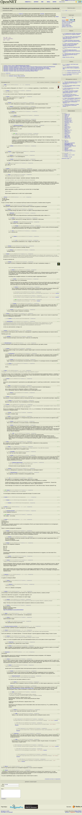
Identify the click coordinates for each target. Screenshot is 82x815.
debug (19, 75)
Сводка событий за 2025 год (68, 57)
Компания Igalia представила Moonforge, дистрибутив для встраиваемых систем (71, 50)
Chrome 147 (67, 126)
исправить (55, 64)
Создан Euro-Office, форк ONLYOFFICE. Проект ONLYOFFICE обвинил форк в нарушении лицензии (72, 37)
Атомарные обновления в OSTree (74, 72)
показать (57, 293)
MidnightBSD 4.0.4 (68, 143)
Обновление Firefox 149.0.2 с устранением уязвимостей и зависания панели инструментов (71, 95)
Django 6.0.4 (67, 131)
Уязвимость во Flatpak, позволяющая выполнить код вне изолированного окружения (71, 101)
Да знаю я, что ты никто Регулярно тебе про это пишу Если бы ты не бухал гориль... (35, 725)
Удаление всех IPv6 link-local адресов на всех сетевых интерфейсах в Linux (71, 67)
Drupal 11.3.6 (67, 114)
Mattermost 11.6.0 (68, 130)
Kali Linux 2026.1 (68, 146)
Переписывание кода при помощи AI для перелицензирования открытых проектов (71, 54)
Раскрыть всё (54, 82)
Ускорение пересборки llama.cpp (73, 70)
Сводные (73, 21)
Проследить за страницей (7, 813)
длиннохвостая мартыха (18, 125)
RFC (66, 10)
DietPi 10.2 (67, 147)
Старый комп (16, 733)
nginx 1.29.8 (67, 136)
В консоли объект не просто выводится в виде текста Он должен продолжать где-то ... (36, 297)
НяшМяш (9, 261)
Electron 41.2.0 (68, 127)
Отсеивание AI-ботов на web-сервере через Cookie (71, 74)
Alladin (6, 613)
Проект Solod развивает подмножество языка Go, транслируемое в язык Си (72, 99)
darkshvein (6, 574)
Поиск (60, 1)
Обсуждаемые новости (71, 79)
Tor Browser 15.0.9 (68, 120)
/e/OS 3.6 (66, 141)
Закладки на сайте (5, 812)
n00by (16, 713)
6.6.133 (66, 153)
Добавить (67, 813)
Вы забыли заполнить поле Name (11, 626)
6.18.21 (69, 154)
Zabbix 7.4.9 (67, 115)
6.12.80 (72, 154)
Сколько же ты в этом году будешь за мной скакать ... (31, 750)
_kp (12, 119)
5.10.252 (70, 156)
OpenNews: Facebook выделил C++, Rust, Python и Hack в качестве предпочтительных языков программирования (29, 66)
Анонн (7, 441)
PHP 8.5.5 (67, 134)
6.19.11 (66, 154)
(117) (9, 82)
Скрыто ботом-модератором (24, 318)
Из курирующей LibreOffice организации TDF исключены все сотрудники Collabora (72, 34)
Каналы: (64, 20)
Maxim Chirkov (78, 812)
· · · (22, 84)
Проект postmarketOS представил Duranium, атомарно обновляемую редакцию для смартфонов (70, 44)
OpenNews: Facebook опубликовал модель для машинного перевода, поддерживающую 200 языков (26, 67)
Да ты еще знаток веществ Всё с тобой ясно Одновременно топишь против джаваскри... (37, 730)
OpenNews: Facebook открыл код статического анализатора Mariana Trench (21, 70)
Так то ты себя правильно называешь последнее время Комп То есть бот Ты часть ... (36, 761)
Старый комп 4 (22, 754)
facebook (11, 75)
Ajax (38, 82)
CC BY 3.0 (8, 73)
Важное (71, 30)
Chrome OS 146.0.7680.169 (70, 145)
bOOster (11, 145)
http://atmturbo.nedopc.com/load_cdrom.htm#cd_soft (21, 688)
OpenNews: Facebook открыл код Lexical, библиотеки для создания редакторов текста (23, 69)
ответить (16, 84)
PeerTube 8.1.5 (68, 132)
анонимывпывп (10, 321)
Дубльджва (8, 205)
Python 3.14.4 (67, 137)
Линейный (47, 82)
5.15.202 (66, 156)
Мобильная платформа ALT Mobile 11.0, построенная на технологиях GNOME (71, 105)
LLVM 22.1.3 (67, 135)
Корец (5, 370)
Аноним (7, 90)
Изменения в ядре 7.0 (66, 158)
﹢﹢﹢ (19, 84)
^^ (20, 102)
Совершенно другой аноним (17, 462)
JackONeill (9, 336)
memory (15, 75)
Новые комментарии (66, 25)
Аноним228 (12, 451)
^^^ (20, 90)
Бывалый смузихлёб (11, 510)
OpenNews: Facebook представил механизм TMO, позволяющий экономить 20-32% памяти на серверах (27, 68)
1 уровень (42, 82)
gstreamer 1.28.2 (68, 121)
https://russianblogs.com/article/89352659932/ (13, 609)
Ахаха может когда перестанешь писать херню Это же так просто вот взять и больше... (37, 756)
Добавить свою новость (67, 26)
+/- (50, 82)
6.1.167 (66, 155)
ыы (9, 621)
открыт (57, 16)
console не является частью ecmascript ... (26, 300)
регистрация (73, 0)
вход (69, 0)
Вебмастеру (79, 813)
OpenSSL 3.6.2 (68, 138)
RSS (59, 82)
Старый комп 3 (22, 728)
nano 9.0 (66, 117)
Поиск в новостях (66, 24)
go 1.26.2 (66, 129)
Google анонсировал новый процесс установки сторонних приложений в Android (72, 41)
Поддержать (73, 813)
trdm (13, 230)
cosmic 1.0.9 (67, 124)
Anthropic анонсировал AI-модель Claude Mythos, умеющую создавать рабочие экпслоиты (70, 91)
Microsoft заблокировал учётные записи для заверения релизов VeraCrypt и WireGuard (72, 82)
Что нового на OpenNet (67, 22)
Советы (71, 61)
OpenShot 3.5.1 (68, 119)
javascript (23, 75)
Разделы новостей (66, 21)
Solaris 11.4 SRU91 (68, 149)
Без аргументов (11, 353)
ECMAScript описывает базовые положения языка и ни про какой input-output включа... (36, 293)
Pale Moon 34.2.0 (68, 118)
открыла (21, 13)
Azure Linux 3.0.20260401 (70, 142)
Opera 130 (67, 116)
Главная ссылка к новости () (17, 65)
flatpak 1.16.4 (67, 128)
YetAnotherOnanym (13, 472)
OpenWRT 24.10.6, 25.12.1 (70, 150)
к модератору (27, 84)
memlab (42, 13)
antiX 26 (66, 148)
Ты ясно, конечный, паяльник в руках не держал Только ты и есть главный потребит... (36, 746)
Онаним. (6, 770)
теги (63, 1)
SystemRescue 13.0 (69, 144)
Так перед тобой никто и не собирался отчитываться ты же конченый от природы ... (35, 720)
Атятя (9, 174)
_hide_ (13, 433)
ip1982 (5, 84)
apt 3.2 (66, 125)
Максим (6, 766)
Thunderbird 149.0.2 (69, 122)
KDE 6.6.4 (67, 123)
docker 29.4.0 (67, 133)
